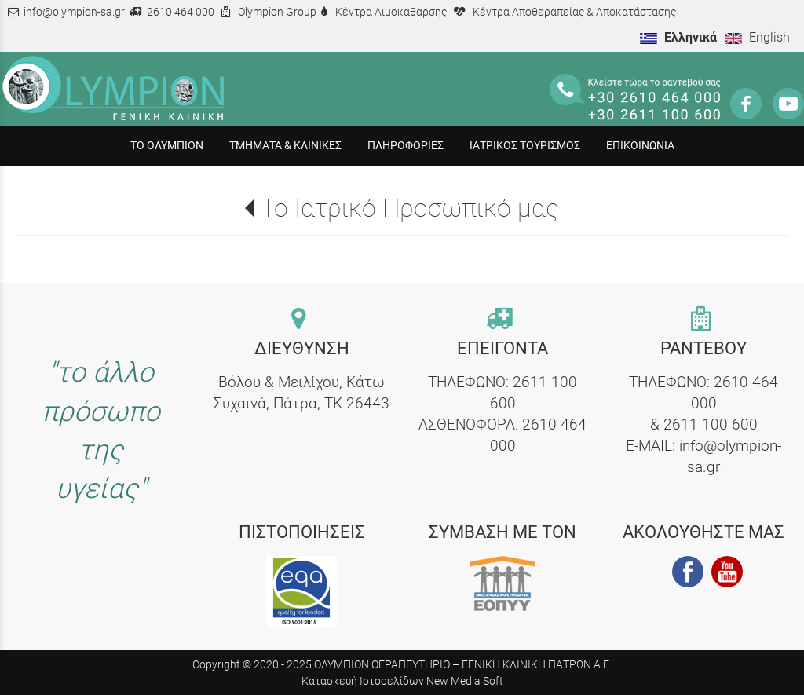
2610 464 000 (180, 12)
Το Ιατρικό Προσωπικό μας (410, 208)
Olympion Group (277, 12)
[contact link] (301, 320)
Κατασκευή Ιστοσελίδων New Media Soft (402, 681)
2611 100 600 (710, 424)
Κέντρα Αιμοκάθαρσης (391, 12)
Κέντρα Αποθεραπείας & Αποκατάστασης (574, 12)
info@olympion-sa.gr (74, 12)
